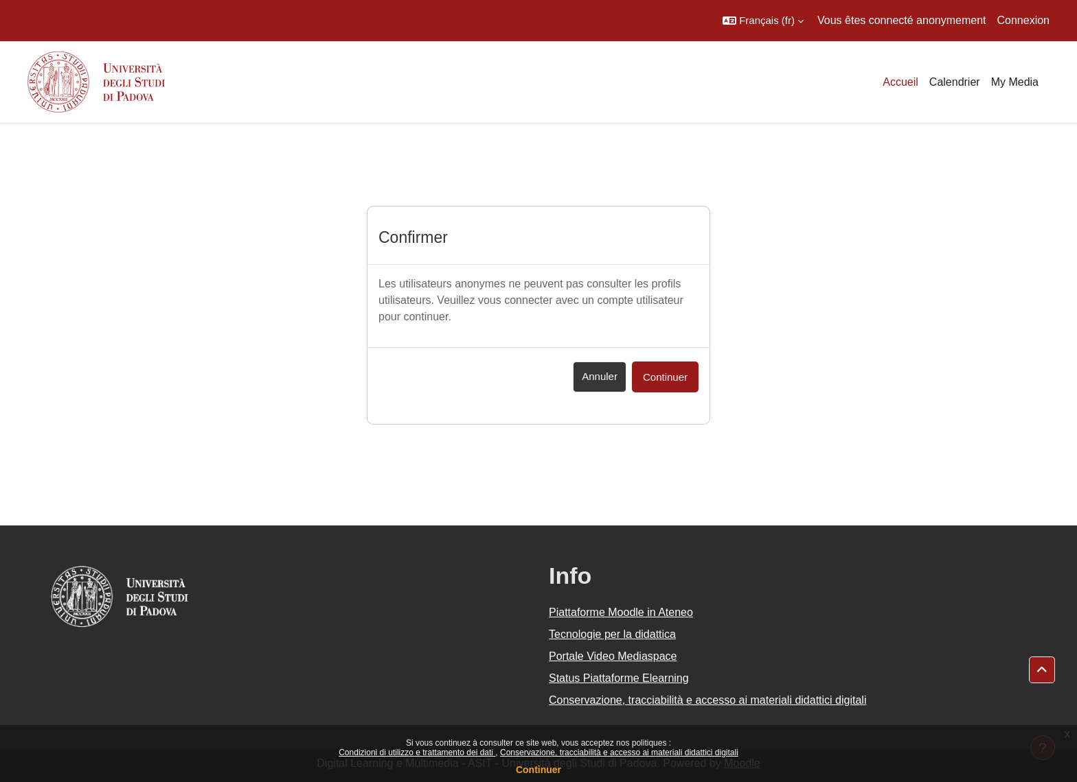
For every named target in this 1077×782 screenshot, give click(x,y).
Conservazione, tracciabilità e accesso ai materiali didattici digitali (619, 752)
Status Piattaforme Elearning (619, 678)
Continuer (538, 769)
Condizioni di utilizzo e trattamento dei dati (417, 752)
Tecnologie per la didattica (612, 634)
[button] (763, 20)
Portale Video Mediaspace (613, 656)
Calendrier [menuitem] (954, 82)
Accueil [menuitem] (900, 82)
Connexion (1023, 20)
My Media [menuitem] (1015, 82)
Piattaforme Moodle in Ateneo (621, 612)
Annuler (599, 376)
